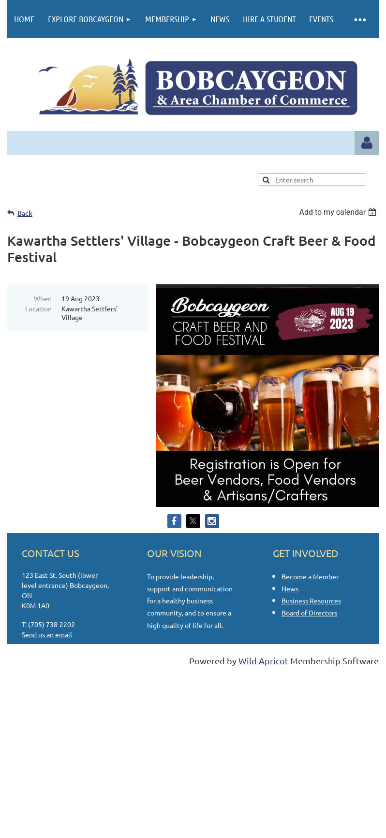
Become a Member (310, 576)
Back (24, 213)
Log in (367, 143)
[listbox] (339, 212)
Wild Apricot (263, 661)
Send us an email (47, 634)
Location (38, 308)
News (290, 588)
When (43, 298)
